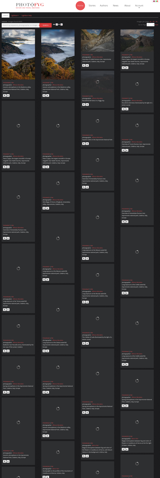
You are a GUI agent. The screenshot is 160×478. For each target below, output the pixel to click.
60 (153, 21)
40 (150, 21)
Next (156, 25)
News (115, 5)
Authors (104, 5)
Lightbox (14, 15)
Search (5, 15)
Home (80, 5)
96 (156, 21)
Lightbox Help (27, 15)
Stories (92, 5)
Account (139, 6)
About (127, 5)
